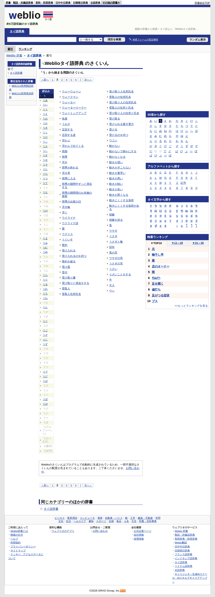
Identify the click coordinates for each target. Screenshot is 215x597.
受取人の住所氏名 (120, 97)
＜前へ (45, 79)
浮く (64, 212)
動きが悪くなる (118, 194)
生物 (111, 521)
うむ (45, 247)
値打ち (156, 289)
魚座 (64, 118)
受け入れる (69, 250)
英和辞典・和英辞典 (186, 538)
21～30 (198, 243)
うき (45, 127)
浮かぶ (66, 140)
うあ (45, 100)
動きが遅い (116, 162)
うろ (45, 293)
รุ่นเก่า (156, 278)
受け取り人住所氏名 (121, 91)
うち (45, 173)
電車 (99, 518)
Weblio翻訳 (181, 542)
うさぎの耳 (116, 263)
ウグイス (67, 234)
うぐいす (67, 239)
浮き (64, 162)
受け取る (114, 118)
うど (45, 376)
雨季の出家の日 (71, 201)
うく (45, 132)
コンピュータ (87, 518)
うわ (45, 298)
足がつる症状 (160, 295)
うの (45, 210)
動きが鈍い (116, 183)
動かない (114, 145)
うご (45, 330)
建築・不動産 (145, 518)
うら (45, 275)
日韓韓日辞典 (80, 2)
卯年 (112, 247)
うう (45, 109)
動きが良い (116, 189)
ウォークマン (70, 97)
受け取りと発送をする (75, 283)
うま (45, 238)
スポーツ (101, 521)
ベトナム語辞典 (183, 566)
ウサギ (113, 230)
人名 (126, 521)
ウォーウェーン (71, 91)
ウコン (113, 140)
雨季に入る (69, 178)
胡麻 (112, 214)
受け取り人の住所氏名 (122, 102)
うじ (45, 339)
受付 (64, 272)
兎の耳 (113, 252)
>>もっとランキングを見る (191, 305)
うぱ (45, 403)
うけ (45, 137)
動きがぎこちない (120, 167)
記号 (183, 182)
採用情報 (139, 538)
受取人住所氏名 (71, 294)
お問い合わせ (100, 531)
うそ (45, 164)
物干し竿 (158, 254)
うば (45, 381)
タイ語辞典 (17, 31)
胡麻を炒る (116, 219)
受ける (113, 129)
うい (45, 104)
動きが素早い (117, 173)
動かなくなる (117, 156)
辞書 (8, 2)
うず (45, 344)
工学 (132, 518)
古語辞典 (95, 2)
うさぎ (113, 236)
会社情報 (139, 534)
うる (45, 284)
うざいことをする (120, 274)
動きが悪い (116, 178)
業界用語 (72, 518)
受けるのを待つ (118, 135)
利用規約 (15, 542)
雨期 (64, 151)
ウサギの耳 (116, 258)
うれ (45, 289)
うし (45, 151)
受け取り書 (69, 277)
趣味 (91, 521)
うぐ (45, 321)
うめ (45, 252)
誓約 (64, 245)
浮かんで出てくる (73, 145)
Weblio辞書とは (19, 531)
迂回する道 (69, 135)
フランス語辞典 (183, 554)
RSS (123, 591)
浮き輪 (66, 207)
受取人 (66, 288)
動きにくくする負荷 (121, 200)
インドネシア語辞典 (186, 558)
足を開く (158, 283)
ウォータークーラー (74, 107)
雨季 (64, 156)
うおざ (66, 124)
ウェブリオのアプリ (63, 531)
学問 (157, 518)
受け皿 (66, 266)
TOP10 (156, 243)
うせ (45, 160)
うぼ (45, 399)
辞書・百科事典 (148, 521)
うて (45, 183)
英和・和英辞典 (44, 2)
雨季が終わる (70, 167)
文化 (60, 521)
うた (45, 169)
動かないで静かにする (122, 151)
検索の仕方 (16, 534)
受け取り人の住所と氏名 (124, 113)
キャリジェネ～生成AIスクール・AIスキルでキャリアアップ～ (189, 578)
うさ (45, 146)
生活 (68, 521)
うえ (45, 114)
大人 (112, 285)
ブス (155, 301)
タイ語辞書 (51, 508)
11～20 (177, 243)
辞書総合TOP (202, 2)
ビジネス (60, 518)
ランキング (25, 49)
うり (45, 279)
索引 (10, 49)
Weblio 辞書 (14, 55)
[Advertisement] (133, 17)
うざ (45, 335)
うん (45, 307)
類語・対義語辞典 (23, 2)
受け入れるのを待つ (74, 256)
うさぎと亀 (116, 241)
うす (45, 155)
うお (45, 118)
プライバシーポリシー (23, 546)
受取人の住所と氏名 (121, 107)
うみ (45, 243)
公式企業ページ (142, 531)
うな (45, 192)
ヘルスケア (79, 521)
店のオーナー (160, 266)
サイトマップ (18, 550)
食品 (118, 521)
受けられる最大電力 (121, 124)
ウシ (112, 290)
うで (45, 371)
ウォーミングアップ (74, 113)
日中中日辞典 (63, 2)
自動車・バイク (114, 518)
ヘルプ (14, 538)
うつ (45, 178)
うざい (113, 269)
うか (45, 123)
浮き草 (66, 173)
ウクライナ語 (70, 223)
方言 (133, 521)
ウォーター (69, 102)
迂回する (67, 129)
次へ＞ (88, 79)
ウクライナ (69, 217)
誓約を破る (69, 261)
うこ (45, 141)
